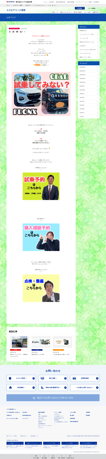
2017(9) (82, 116)
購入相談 (72, 415)
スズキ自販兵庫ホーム (11, 409)
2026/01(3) (82, 82)
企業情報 (88, 412)
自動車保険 (56, 419)
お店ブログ (28, 5)
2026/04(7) (82, 71)
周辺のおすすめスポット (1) (87, 42)
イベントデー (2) (84, 38)
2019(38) (82, 108)
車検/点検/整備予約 (74, 421)
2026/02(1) (82, 78)
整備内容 (40, 421)
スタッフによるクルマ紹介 (12, 418)
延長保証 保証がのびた (59, 418)
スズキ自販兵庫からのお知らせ (13, 412)
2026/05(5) (82, 67)
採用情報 (88, 415)
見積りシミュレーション (32, 443)
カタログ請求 (73, 412)
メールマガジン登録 (51, 443)
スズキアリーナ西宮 (17, 5)
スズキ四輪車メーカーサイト (14, 443)
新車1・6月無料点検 (42, 416)
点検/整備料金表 (41, 423)
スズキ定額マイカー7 (58, 416)
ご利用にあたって (23, 435)
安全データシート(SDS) (11, 435)
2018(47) (82, 112)
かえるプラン (57, 414)
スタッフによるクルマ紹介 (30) (87, 49)
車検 (39, 414)
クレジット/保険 (88, 1)
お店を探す (51, 1)
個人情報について (34, 435)
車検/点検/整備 (70, 1)
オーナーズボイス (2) (85, 53)
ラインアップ (79, 1)
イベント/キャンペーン (39, 5)
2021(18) (82, 101)
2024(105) (82, 90)
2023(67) (82, 93)
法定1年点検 (41, 418)
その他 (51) (82, 45)
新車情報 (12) (83, 30)
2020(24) (82, 105)
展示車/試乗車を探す (61, 1)
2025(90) (82, 86)
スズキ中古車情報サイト (87, 443)
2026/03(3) (82, 74)
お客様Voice (9, 415)
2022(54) (82, 97)
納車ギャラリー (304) (85, 57)
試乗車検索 (72, 418)
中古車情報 (96, 1)
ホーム (45, 1)
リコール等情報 (69, 443)
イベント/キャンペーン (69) (87, 34)
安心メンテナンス (42, 419)
